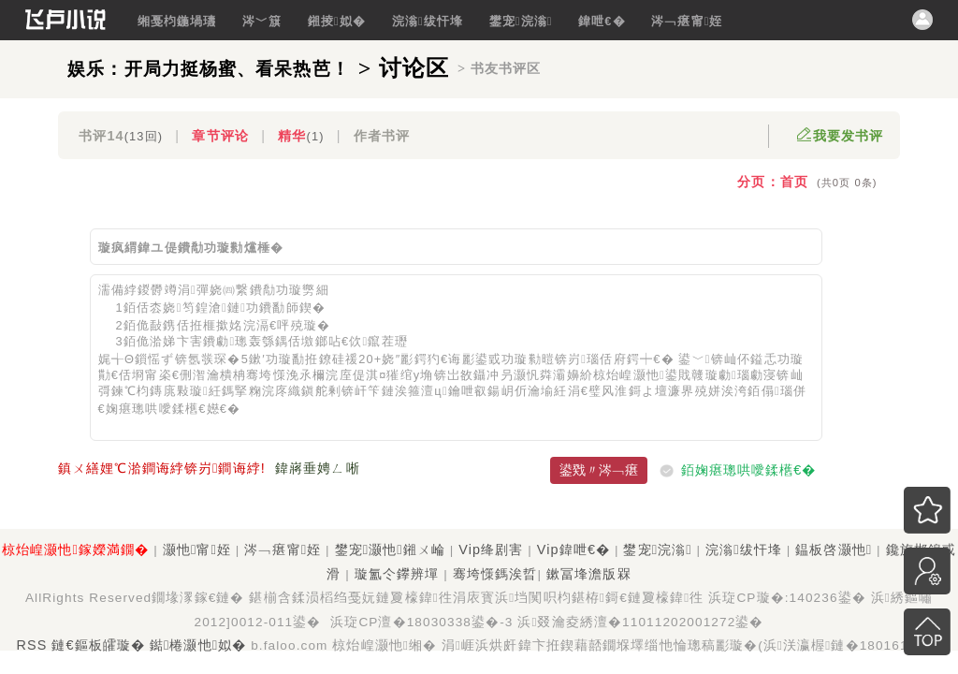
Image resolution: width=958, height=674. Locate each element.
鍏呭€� (602, 21)
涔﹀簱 (262, 21)
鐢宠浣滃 (521, 21)
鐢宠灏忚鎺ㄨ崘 (390, 549)
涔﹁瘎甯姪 (686, 21)
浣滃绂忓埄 (427, 21)
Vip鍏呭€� (573, 549)
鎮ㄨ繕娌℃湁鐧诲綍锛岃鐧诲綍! (162, 468)
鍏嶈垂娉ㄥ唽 (317, 468)
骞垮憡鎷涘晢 (495, 573)
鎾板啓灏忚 (833, 549)
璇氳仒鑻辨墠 (397, 573)
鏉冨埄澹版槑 (588, 573)
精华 (301, 135)
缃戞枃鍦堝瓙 (177, 21)
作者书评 (382, 135)
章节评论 (220, 135)
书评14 (121, 135)
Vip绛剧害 (490, 549)
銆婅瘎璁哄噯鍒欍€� (749, 469)
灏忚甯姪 (197, 549)
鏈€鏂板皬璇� (98, 644)
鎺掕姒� (337, 21)
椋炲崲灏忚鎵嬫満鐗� (75, 549)
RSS (32, 644)
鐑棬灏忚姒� (198, 644)
